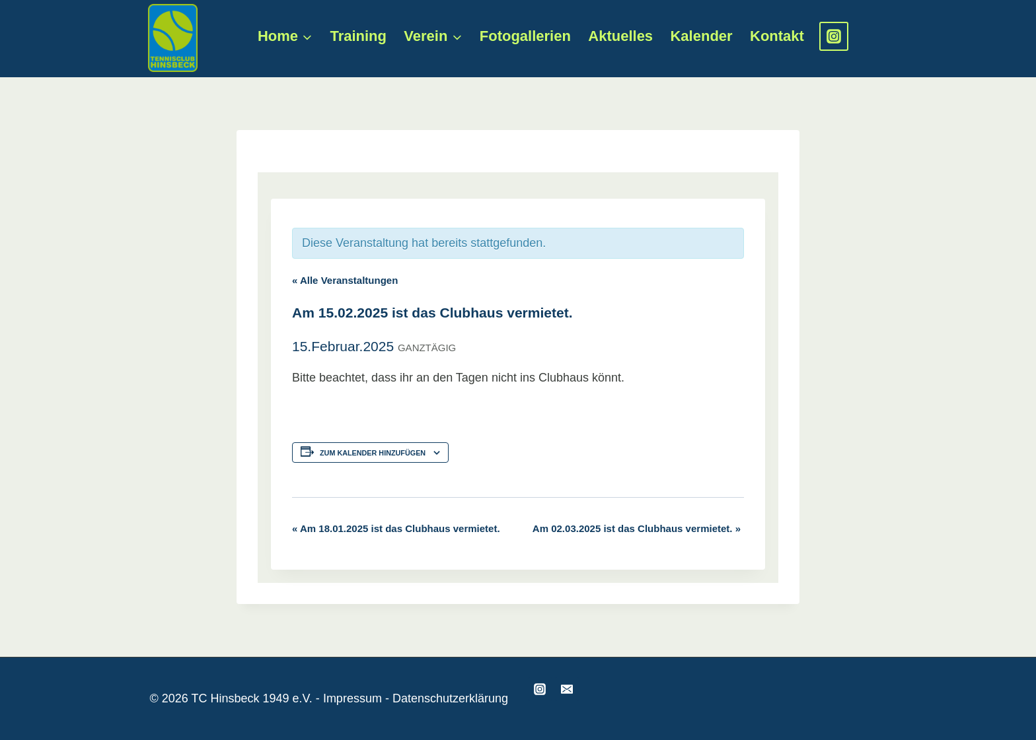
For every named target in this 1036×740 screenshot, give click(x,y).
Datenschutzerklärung (450, 698)
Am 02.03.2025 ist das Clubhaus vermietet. (637, 528)
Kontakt (777, 36)
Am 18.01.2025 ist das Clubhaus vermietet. (396, 528)
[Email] (567, 689)
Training (358, 36)
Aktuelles (620, 36)
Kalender (701, 36)
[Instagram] (833, 36)
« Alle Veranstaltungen (345, 280)
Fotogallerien (525, 36)
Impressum (352, 698)
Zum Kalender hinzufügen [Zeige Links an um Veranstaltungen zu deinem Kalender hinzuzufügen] (373, 453)
